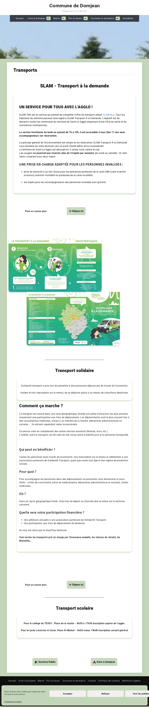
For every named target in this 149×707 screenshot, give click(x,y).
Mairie (56, 18)
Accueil (20, 18)
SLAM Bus (108, 105)
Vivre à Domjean (36, 18)
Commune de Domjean (74, 5)
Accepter (67, 693)
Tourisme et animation (102, 18)
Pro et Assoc (75, 18)
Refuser (106, 693)
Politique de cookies (13, 702)
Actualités (128, 18)
